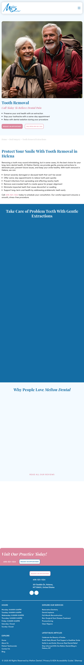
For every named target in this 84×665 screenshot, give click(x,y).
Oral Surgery (14, 140)
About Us (5, 643)
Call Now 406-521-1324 (34, 126)
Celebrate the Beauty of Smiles (53, 637)
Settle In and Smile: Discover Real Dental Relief (59, 643)
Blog (3, 651)
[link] (32, 593)
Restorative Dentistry (50, 609)
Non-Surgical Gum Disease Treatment (56, 618)
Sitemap (78, 660)
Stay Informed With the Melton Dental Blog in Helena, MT (59, 647)
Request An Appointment (12, 126)
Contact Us (6, 648)
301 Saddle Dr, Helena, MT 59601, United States (43, 586)
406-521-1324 (12, 194)
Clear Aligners (47, 624)
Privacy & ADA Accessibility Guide (58, 660)
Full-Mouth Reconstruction (52, 615)
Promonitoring (47, 621)
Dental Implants (48, 612)
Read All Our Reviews (42, 474)
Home (4, 140)
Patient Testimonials (9, 646)
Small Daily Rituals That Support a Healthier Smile (61, 640)
